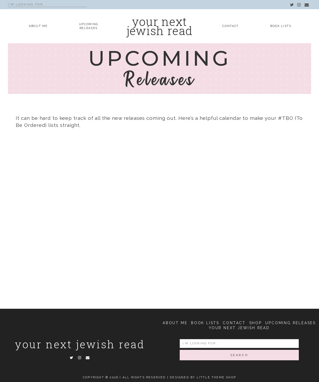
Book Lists (280, 26)
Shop (255, 323)
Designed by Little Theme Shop (203, 377)
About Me (38, 26)
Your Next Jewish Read (80, 344)
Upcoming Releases (290, 323)
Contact (230, 26)
